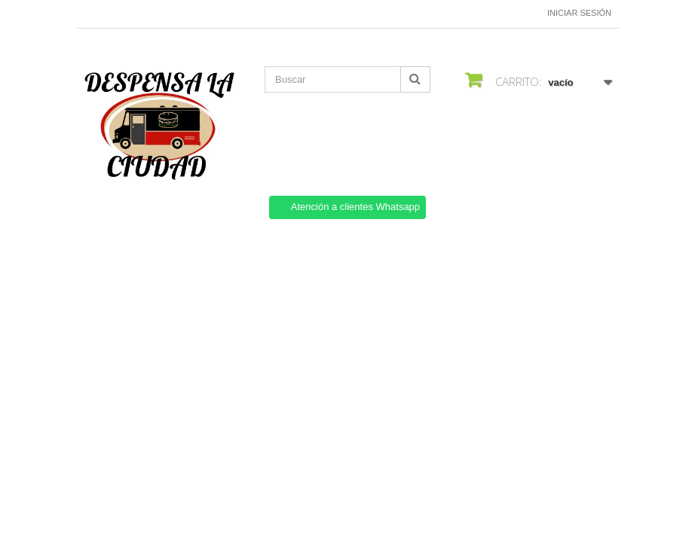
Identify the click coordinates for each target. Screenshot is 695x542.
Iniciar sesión (579, 12)
